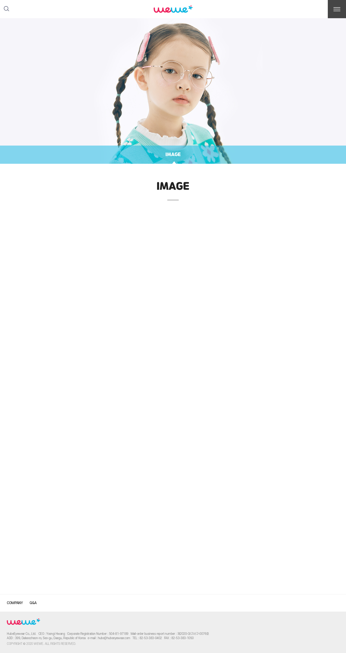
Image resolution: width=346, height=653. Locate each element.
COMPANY (15, 603)
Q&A (33, 603)
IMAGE (173, 154)
